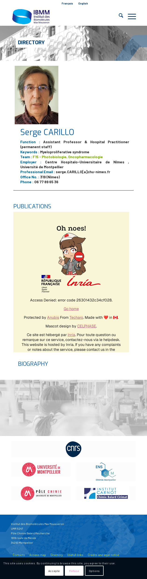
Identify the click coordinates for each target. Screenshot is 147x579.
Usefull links (75, 555)
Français (67, 3)
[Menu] (129, 16)
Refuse (74, 570)
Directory (31, 42)
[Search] (118, 16)
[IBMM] (61, 16)
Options (94, 570)
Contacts (19, 555)
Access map (37, 555)
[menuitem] (67, 3)
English (83, 3)
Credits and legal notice (103, 555)
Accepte (54, 570)
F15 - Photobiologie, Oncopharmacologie (68, 156)
